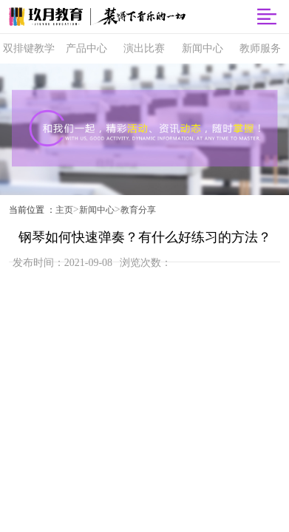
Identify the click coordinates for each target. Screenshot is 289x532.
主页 (64, 210)
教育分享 (138, 210)
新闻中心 (97, 210)
